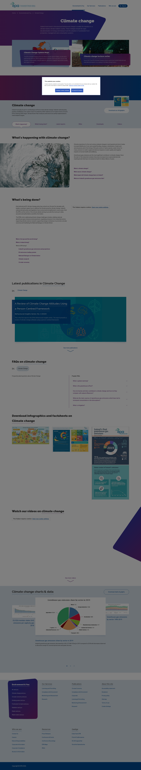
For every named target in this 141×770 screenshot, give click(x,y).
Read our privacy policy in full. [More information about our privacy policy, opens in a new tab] (76, 85)
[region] (71, 86)
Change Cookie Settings (62, 90)
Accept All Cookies (77, 90)
